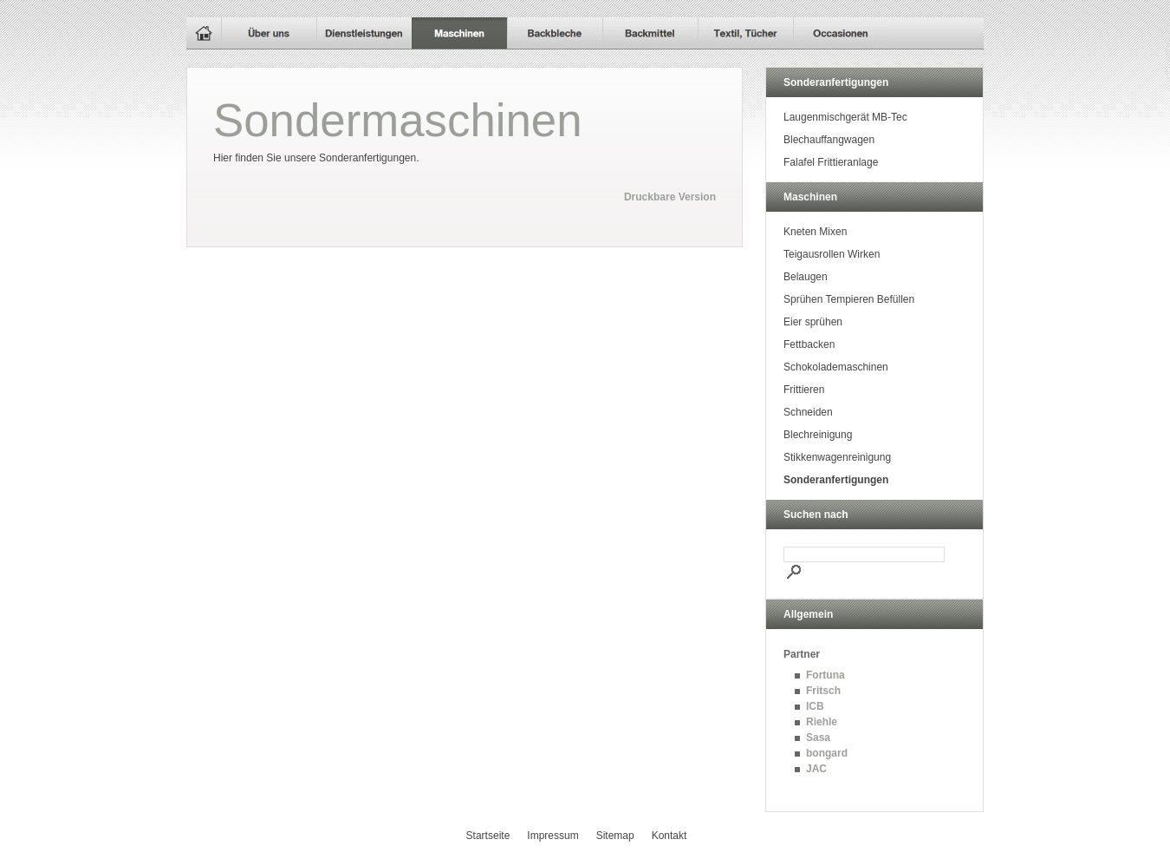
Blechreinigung (817, 435)
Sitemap (615, 835)
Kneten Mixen (815, 232)
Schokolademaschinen (835, 367)
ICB (815, 706)
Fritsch (823, 691)
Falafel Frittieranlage (830, 162)
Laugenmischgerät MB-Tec (845, 117)
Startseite (488, 835)
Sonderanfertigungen (835, 480)
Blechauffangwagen (828, 140)
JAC (816, 769)
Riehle (821, 722)
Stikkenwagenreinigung (837, 457)
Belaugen (805, 277)
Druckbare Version (670, 197)
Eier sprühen (812, 322)
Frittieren (803, 390)
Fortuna (825, 675)
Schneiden (808, 412)
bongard (827, 753)
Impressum (552, 835)
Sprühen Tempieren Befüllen (848, 299)
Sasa (818, 737)
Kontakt (669, 835)
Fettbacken (809, 344)
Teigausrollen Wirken (831, 254)
